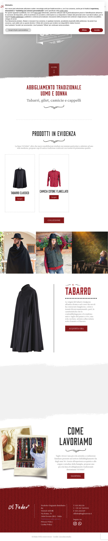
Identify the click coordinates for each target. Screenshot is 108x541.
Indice (74, 537)
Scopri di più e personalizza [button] (18, 30)
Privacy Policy (47, 522)
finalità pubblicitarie (17, 17)
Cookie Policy (46, 524)
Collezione (54, 220)
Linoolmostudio (65, 537)
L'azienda (76, 475)
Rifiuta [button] (84, 30)
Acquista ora (76, 328)
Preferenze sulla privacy (51, 519)
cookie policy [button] (63, 11)
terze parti (37, 13)
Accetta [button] (97, 30)
